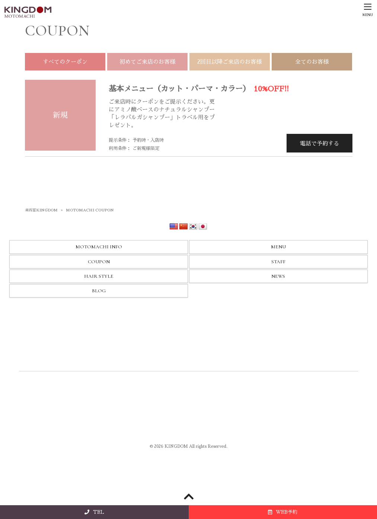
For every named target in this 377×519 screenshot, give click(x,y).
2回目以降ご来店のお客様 (229, 62)
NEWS (278, 276)
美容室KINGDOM (41, 210)
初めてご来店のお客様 (147, 62)
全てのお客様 (312, 62)
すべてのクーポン (65, 62)
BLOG (99, 291)
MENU (278, 247)
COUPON (99, 262)
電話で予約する (319, 143)
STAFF (278, 262)
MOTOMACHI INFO (99, 247)
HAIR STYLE (99, 276)
